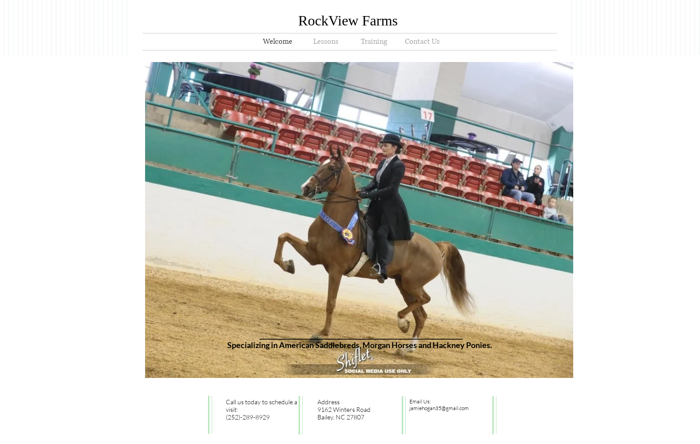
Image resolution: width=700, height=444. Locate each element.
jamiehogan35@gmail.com (439, 408)
